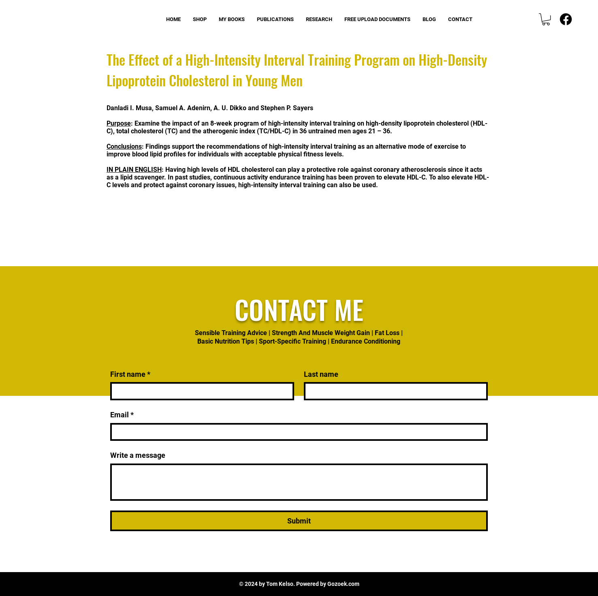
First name (130, 374)
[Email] (296, 432)
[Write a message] (299, 482)
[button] (546, 19)
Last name (321, 374)
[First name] (200, 391)
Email (122, 414)
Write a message (137, 455)
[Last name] (393, 391)
